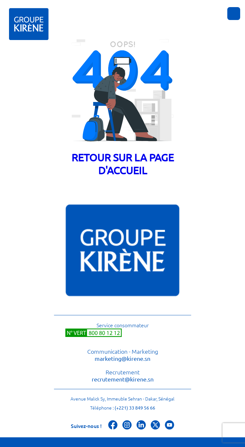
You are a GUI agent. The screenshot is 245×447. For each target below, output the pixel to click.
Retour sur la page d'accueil (122, 164)
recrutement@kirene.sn (123, 379)
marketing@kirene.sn (122, 358)
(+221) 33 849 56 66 (135, 408)
